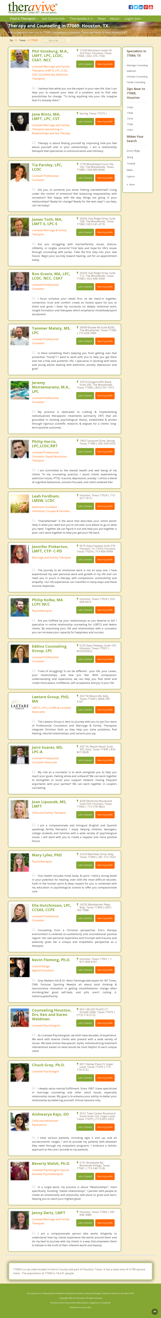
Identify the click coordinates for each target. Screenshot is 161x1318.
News (102, 18)
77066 (130, 107)
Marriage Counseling (137, 65)
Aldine (130, 169)
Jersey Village (133, 150)
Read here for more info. (80, 1307)
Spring (130, 157)
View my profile (105, 64)
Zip (11, 40)
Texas (22, 40)
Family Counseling (136, 82)
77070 (130, 118)
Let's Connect (85, 64)
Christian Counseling (137, 76)
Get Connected (53, 18)
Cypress (131, 176)
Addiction (131, 70)
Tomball (131, 163)
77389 (130, 124)
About (115, 18)
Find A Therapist (24, 18)
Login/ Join (133, 18)
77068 (130, 113)
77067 (130, 129)
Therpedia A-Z (81, 18)
